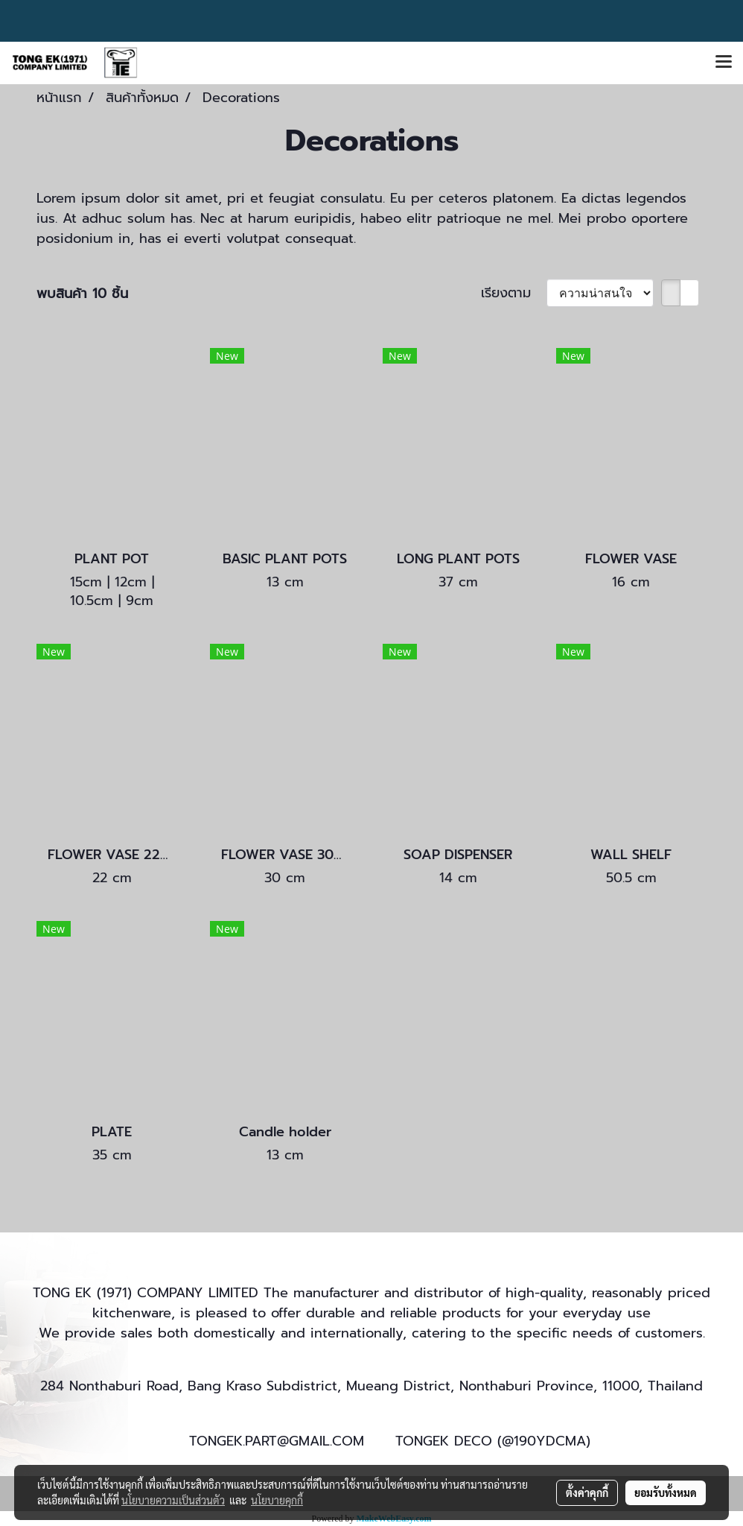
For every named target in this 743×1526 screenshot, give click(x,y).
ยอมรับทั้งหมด (665, 1492)
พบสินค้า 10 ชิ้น (82, 294)
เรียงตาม (513, 293)
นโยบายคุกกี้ (277, 1500)
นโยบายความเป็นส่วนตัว (173, 1500)
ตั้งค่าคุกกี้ (587, 1492)
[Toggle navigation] (723, 62)
